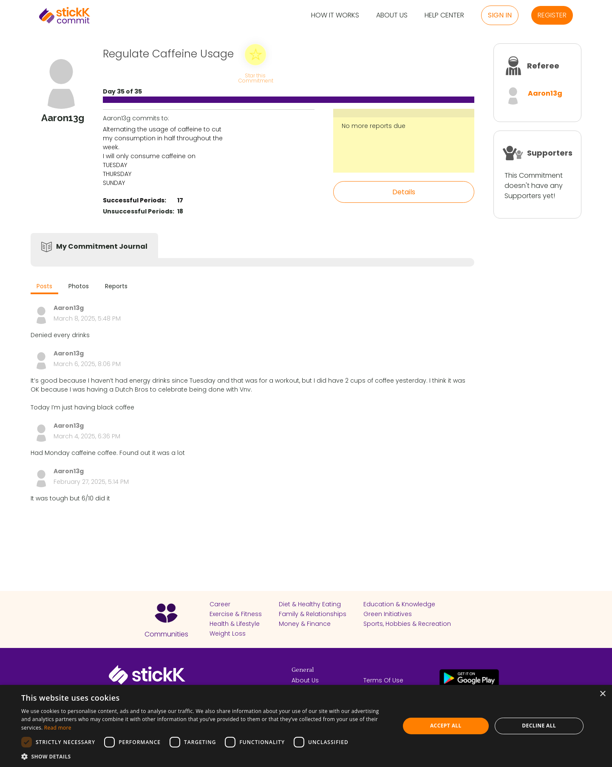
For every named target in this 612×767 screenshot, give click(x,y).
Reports (116, 286)
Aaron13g (545, 93)
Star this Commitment (255, 77)
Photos (78, 286)
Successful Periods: (134, 200)
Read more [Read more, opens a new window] (57, 727)
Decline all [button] (539, 725)
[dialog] (306, 726)
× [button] (602, 694)
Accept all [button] (446, 725)
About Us (392, 15)
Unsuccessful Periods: (138, 211)
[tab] (44, 287)
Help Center (444, 15)
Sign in (500, 15)
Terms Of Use (383, 680)
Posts (44, 286)
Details (403, 192)
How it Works (335, 15)
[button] (205, 756)
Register (552, 15)
